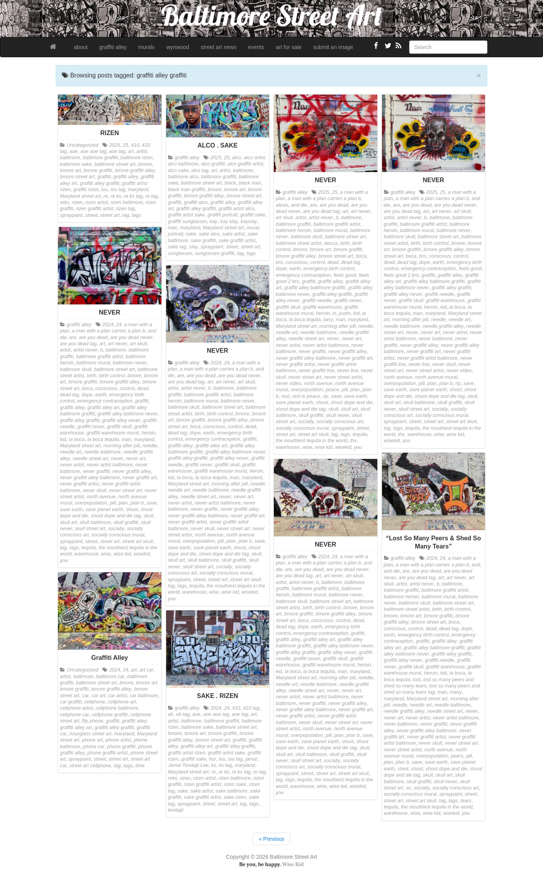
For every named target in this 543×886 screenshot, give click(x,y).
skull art (349, 409)
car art (98, 695)
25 (125, 145)
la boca (457, 307)
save (336, 396)
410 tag (251, 708)
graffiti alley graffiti (99, 183)
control (317, 262)
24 (118, 324)
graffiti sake (252, 215)
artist (142, 151)
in (334, 313)
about (81, 47)
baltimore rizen (136, 157)
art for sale (288, 47)
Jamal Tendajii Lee (188, 765)
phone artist (118, 740)
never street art (304, 377)
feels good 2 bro (401, 275)
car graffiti (70, 702)
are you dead (334, 205)
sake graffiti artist (237, 240)
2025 (114, 145)
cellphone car (74, 714)
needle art (287, 332)
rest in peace (306, 396)
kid (356, 313)
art (131, 151)
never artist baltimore (326, 345)
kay (213, 221)
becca (331, 243)
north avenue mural (436, 377)
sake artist (233, 234)
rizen (77, 202)
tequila (359, 434)
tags (136, 215)
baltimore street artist (299, 243)
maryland (138, 189)
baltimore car (110, 676)
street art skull (313, 434)
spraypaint (71, 215)
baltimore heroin (293, 230)
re (105, 196)
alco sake (178, 170)
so (408, 788)
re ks (115, 196)
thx (353, 440)
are (313, 205)
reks (64, 202)
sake (191, 234)
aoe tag (117, 151)
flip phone (92, 721)
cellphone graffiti (110, 714)
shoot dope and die (351, 402)
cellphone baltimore (117, 708)
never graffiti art (355, 358)
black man (250, 183)
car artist (117, 695)
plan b (445, 383)
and (476, 565)
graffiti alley (113, 47)
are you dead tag (321, 211)
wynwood (177, 47)
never (333, 338)
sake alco (209, 234)
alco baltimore (183, 164)
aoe (74, 151)
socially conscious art (340, 421)
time (140, 765)
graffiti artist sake (186, 215)
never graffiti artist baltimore (427, 358)
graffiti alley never (403, 294)
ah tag (183, 714)
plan (355, 389)
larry (328, 319)
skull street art (414, 409)
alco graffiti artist (245, 164)
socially (306, 421)
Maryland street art (80, 196)
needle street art (306, 338)
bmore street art (77, 176)
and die (299, 205)
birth (345, 243)
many (456, 692)
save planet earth (295, 402)
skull (333, 409)
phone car (94, 746)
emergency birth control (329, 268)
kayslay (248, 221)
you (358, 447)
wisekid (343, 447)
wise (307, 447)
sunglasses (180, 253)
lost (416, 679)
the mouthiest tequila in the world (311, 440)
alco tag (199, 170)
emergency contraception (303, 275)
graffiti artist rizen (186, 753)
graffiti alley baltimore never (128, 414)
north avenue (318, 383)
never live (347, 370)
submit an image (333, 47)
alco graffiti (213, 164)
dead (333, 262)
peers (457, 756)
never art (351, 338)
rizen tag (125, 208)
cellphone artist (76, 708)
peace (332, 389)
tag (125, 215)
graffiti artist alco (236, 208)
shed (403, 769)
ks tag (225, 765)
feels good (344, 275)
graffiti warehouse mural (113, 433)
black (230, 183)
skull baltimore (419, 402)
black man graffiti (186, 189)
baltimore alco (183, 176)
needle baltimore (318, 332)
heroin (323, 313)
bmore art (70, 170)
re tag (151, 196)
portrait (175, 234)
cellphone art (122, 702)
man (173, 227)
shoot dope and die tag (301, 409)
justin (344, 313)
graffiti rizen (85, 189)
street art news (218, 47)
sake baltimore (231, 791)
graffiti (103, 176)
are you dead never (455, 205)
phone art (92, 740)
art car (146, 670)
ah (170, 714)
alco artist (254, 157)
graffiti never (348, 300)
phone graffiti (121, 746)
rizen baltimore (126, 202)
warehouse (288, 447)
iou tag (117, 189)
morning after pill (337, 326)
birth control (435, 243)
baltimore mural (330, 230)
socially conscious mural (302, 428)
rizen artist (96, 202)
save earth (355, 396)
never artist (288, 345)
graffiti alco (196, 202)
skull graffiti (311, 415)
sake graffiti (203, 240)
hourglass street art (91, 734)
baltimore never (453, 230)
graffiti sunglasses (187, 221)
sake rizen (235, 797)
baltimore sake (76, 164)
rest (285, 396)
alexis (282, 205)
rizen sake (235, 784)
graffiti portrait (223, 215)
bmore (145, 164)
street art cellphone (90, 765)
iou (104, 189)
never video (288, 383)
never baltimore (435, 338)
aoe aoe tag (94, 151)
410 (135, 145)
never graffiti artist (295, 364)
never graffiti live (317, 370)
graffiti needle (317, 300)
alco (236, 157)
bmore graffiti (98, 170)
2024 (107, 324)
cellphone (94, 702)
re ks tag (133, 196)
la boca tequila (305, 319)
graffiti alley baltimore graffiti (314, 287)
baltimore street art (115, 164)
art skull (284, 217)
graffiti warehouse (322, 307)
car (85, 695)
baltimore (70, 157)
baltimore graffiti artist (337, 224)
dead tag (350, 262)
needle (365, 326)
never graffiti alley (347, 351)
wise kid (324, 447)
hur (212, 759)
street (91, 215)
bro (279, 262)
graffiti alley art (103, 407)
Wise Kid (293, 864)
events (256, 47)
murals (146, 47)
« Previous (271, 839)
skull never (337, 415)
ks (213, 765)
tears (466, 800)
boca (361, 256)
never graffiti (312, 351)
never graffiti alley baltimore (306, 358)
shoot (322, 402)
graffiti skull (288, 307)
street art (110, 215)
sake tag (177, 247)
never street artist (343, 377)
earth (295, 268)
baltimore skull (306, 236)
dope (281, 268)
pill (344, 389)
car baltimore (144, 695)
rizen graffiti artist (94, 208)
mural (253, 227)
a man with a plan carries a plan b (324, 198)
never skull (443, 364)
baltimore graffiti (100, 157)
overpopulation (307, 389)
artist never (321, 217)
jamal (251, 759)
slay (193, 247)
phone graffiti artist (108, 753)
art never (360, 211)
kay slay (229, 221)
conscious (296, 262)
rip (325, 396)
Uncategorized (82, 145)
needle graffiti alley (443, 326)
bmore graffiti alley (135, 170)
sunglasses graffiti (215, 253)
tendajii (176, 810)
